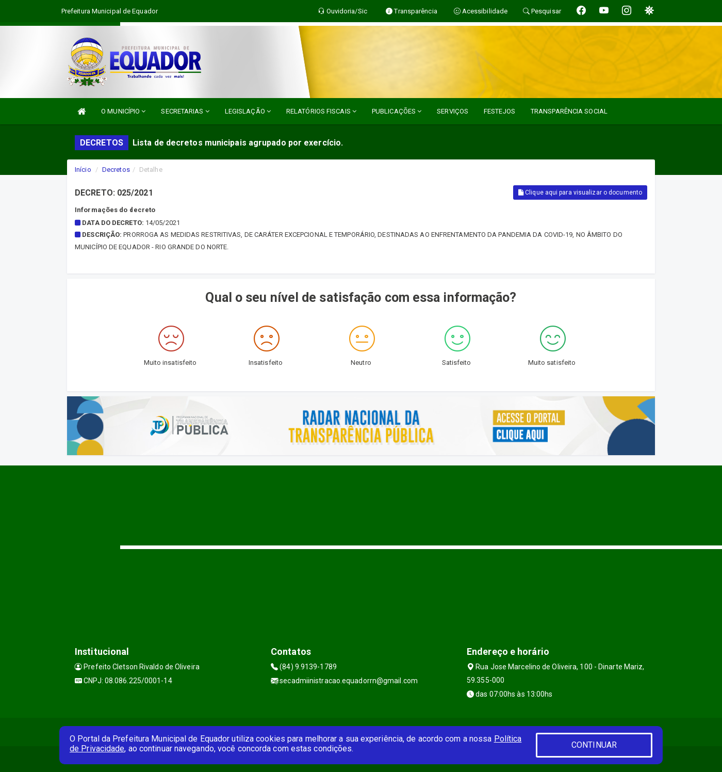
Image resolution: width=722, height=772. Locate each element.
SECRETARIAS (185, 111)
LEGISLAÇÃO (248, 111)
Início (83, 169)
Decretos (116, 169)
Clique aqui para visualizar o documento (580, 192)
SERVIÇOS (452, 111)
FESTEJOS (499, 111)
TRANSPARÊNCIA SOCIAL (569, 111)
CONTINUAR (594, 745)
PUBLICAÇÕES (396, 111)
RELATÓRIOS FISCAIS (321, 111)
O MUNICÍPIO (123, 111)
